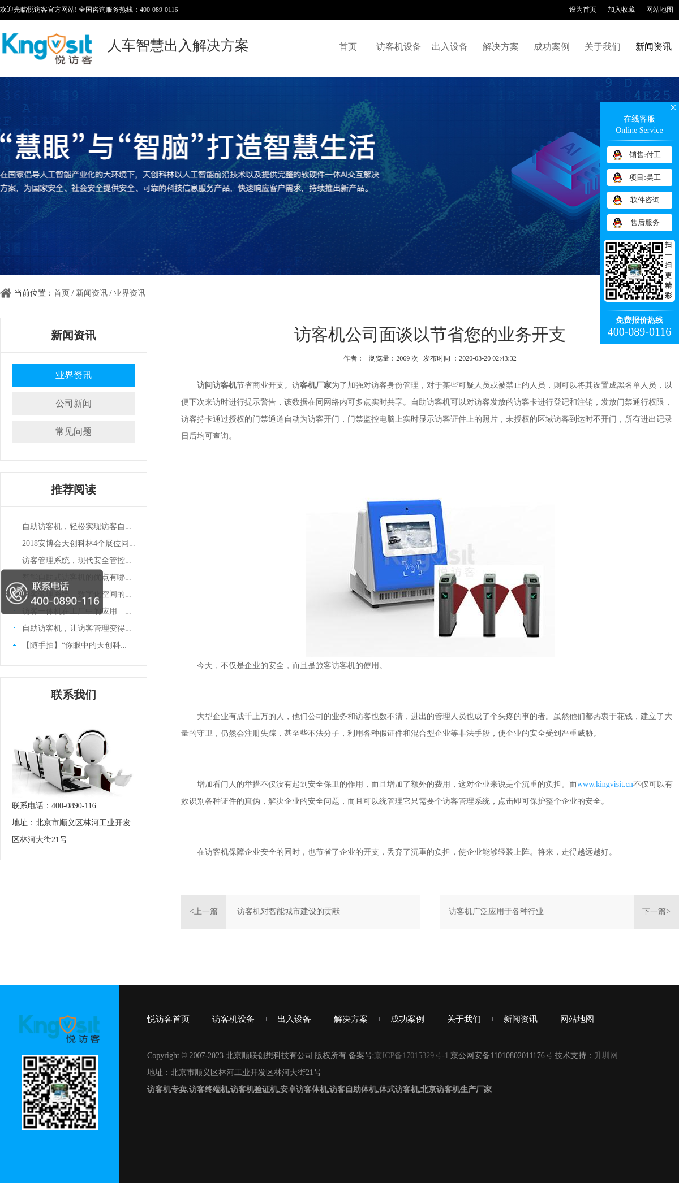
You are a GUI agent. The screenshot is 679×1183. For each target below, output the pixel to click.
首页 (348, 46)
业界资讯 (129, 293)
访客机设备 (399, 46)
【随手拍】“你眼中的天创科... (74, 645)
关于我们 (603, 46)
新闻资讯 (653, 46)
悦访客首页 (168, 1019)
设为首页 (582, 10)
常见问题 (73, 431)
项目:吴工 (645, 177)
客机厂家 (316, 385)
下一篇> (656, 911)
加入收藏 (621, 10)
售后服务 (645, 222)
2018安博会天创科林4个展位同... (78, 543)
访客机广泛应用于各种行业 (496, 911)
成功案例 (552, 46)
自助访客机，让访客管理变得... (76, 628)
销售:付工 (645, 154)
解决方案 (501, 46)
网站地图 (659, 10)
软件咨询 (645, 200)
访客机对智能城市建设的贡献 (288, 911)
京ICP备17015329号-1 (411, 1055)
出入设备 (450, 46)
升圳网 (606, 1055)
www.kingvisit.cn (605, 784)
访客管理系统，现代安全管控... (76, 560)
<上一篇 (204, 911)
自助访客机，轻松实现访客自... (76, 526)
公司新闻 (73, 403)
